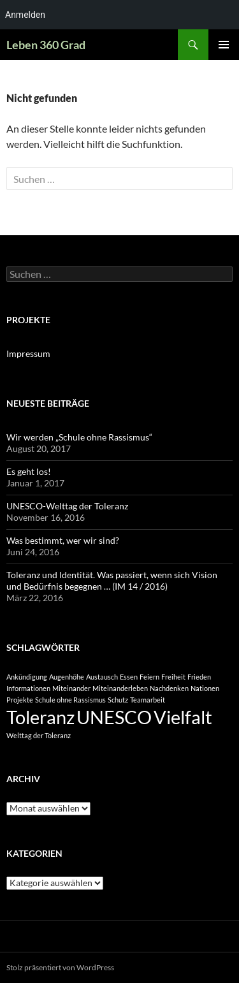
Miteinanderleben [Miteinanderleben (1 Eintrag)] (120, 688)
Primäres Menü (223, 44)
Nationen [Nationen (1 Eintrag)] (205, 688)
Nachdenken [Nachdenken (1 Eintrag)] (169, 688)
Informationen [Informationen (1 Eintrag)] (28, 688)
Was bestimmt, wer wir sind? (62, 540)
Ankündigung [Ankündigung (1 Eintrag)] (26, 677)
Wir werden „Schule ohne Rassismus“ (79, 437)
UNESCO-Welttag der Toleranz (67, 505)
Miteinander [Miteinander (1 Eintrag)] (71, 688)
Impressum (28, 353)
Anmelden (25, 15)
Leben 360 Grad (45, 45)
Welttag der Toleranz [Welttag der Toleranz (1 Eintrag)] (38, 735)
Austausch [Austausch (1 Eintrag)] (102, 677)
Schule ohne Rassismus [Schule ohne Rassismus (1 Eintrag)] (70, 699)
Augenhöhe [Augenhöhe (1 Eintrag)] (66, 677)
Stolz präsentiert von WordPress (60, 967)
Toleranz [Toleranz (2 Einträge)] (40, 717)
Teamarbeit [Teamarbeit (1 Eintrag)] (147, 699)
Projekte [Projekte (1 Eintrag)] (19, 699)
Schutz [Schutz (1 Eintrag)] (118, 699)
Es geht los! (28, 471)
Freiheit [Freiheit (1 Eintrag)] (173, 677)
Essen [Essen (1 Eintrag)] (129, 677)
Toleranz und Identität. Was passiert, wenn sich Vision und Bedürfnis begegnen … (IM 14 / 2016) (111, 580)
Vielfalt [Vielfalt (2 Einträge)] (183, 717)
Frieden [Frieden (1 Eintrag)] (199, 677)
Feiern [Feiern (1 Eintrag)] (149, 677)
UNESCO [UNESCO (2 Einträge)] (114, 717)
